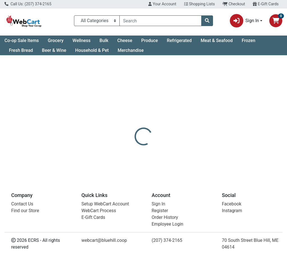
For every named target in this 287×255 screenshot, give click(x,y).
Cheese (124, 40)
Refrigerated (179, 40)
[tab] (135, 127)
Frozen (248, 40)
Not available (243, 96)
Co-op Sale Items (21, 40)
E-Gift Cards (266, 4)
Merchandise (131, 50)
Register (160, 210)
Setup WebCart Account (105, 204)
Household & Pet (91, 50)
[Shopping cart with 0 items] (276, 20)
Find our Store (25, 210)
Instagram (232, 210)
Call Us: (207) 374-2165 (27, 4)
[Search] (160, 20)
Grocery (56, 40)
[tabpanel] (203, 153)
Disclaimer (159, 127)
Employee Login (167, 224)
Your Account (162, 4)
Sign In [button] (244, 20)
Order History (165, 217)
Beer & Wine (54, 50)
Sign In (158, 204)
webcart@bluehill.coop (104, 240)
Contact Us (22, 204)
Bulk (103, 40)
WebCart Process (99, 210)
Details (135, 127)
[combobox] (160, 20)
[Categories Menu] (97, 20)
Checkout (234, 4)
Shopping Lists (199, 4)
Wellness (82, 40)
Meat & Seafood (217, 40)
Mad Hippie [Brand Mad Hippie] (186, 148)
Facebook (231, 204)
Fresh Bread (21, 50)
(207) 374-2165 (167, 240)
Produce (149, 40)
